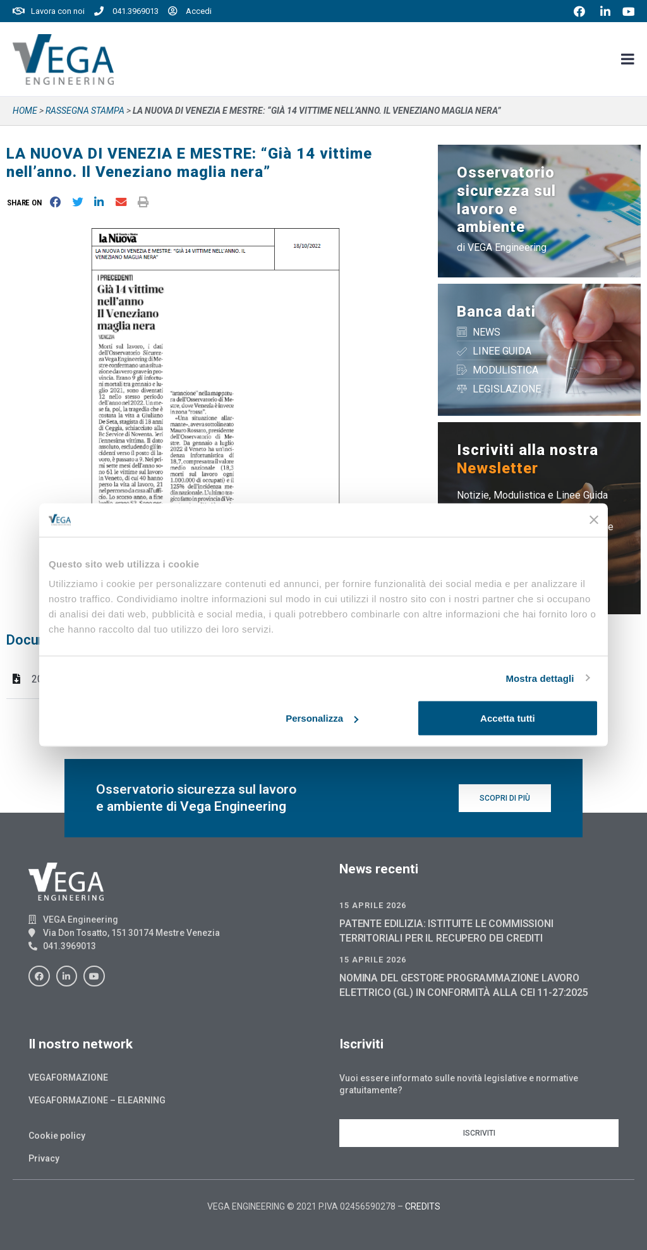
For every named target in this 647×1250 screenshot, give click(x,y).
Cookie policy (56, 1136)
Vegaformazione (68, 1077)
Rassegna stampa (84, 111)
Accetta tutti (507, 718)
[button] (26, 202)
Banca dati (496, 311)
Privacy (43, 1158)
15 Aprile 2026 (372, 905)
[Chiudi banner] (594, 520)
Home (25, 111)
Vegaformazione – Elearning (97, 1100)
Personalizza (322, 718)
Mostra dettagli (539, 677)
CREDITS (422, 1206)
